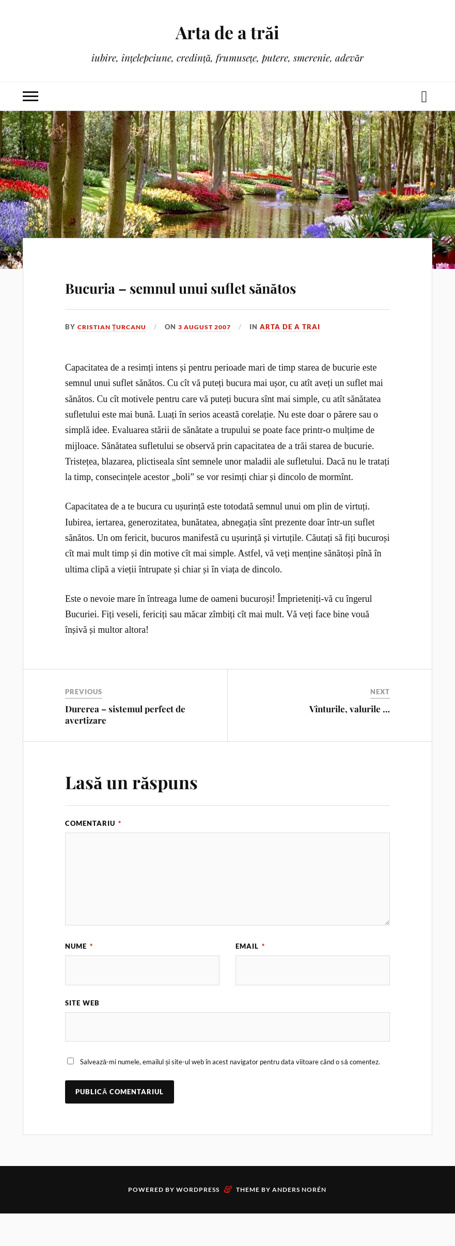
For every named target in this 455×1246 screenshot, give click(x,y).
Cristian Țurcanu (114, 357)
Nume (79, 976)
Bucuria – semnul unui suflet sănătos (217, 299)
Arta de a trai (300, 357)
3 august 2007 (212, 357)
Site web (82, 1034)
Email (250, 976)
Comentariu (93, 853)
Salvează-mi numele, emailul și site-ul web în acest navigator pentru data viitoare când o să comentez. (230, 1094)
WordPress (197, 1222)
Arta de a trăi (227, 31)
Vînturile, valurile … (349, 738)
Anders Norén (299, 1222)
